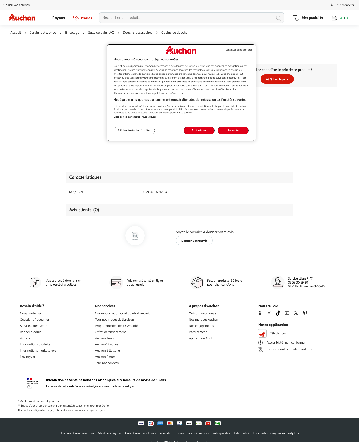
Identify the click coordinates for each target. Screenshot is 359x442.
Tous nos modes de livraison (114, 320)
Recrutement (198, 332)
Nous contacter (30, 313)
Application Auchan (202, 338)
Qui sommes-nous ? (202, 313)
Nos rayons (27, 357)
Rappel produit (30, 332)
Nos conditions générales (77, 433)
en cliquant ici (50, 401)
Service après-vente (33, 326)
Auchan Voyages (106, 344)
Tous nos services (107, 363)
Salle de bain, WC (101, 32)
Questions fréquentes (34, 320)
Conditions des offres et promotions (150, 433)
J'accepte (233, 130)
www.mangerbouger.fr (92, 410)
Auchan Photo (105, 357)
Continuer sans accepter (239, 49)
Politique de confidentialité (230, 433)
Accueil (15, 32)
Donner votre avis (194, 241)
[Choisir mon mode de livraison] (21, 5)
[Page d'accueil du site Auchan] (23, 17)
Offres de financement (110, 332)
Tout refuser (199, 130)
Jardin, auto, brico (43, 32)
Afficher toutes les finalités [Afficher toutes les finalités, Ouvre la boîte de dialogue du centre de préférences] (134, 130)
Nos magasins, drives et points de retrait (122, 313)
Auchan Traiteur (106, 338)
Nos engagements (201, 326)
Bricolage (72, 32)
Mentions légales (110, 433)
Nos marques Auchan (204, 320)
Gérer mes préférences (193, 433)
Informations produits (35, 344)
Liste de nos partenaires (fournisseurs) (135, 116)
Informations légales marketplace (276, 433)
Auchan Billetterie (107, 350)
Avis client (27, 338)
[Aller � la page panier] (340, 17)
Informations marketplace (38, 350)
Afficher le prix (277, 79)
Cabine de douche (174, 32)
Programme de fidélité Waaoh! (116, 326)
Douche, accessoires (137, 32)
